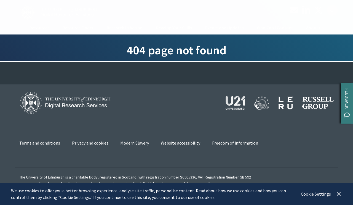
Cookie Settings (316, 194)
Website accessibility (180, 143)
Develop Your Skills (174, 27)
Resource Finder (78, 27)
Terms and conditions (39, 143)
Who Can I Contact (275, 27)
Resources (39, 27)
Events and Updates (224, 27)
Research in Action (125, 27)
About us (314, 27)
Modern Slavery (134, 143)
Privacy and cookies (90, 143)
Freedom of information (235, 143)
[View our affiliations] (280, 102)
